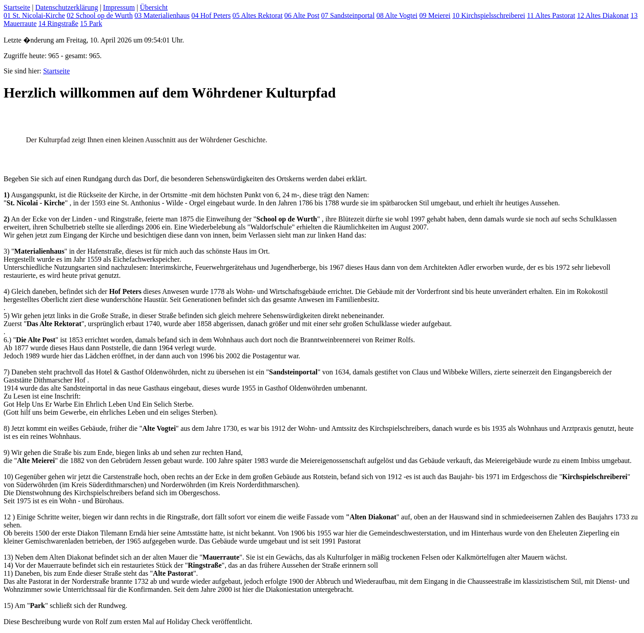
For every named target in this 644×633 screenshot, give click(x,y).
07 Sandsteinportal (348, 15)
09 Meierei (434, 15)
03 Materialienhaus (162, 15)
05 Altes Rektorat (258, 15)
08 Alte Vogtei (397, 15)
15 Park (91, 23)
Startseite (17, 7)
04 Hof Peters (211, 15)
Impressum (119, 7)
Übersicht (154, 7)
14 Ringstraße (58, 23)
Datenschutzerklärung (66, 7)
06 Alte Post (301, 15)
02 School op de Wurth (100, 15)
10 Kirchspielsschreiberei (488, 15)
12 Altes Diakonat (603, 15)
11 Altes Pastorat (551, 15)
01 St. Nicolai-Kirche (34, 15)
